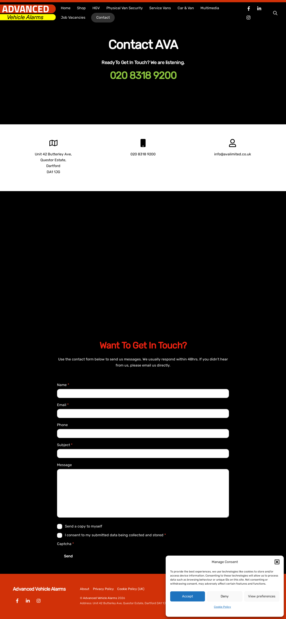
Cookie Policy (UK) (130, 589)
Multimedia (209, 8)
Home (65, 8)
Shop (81, 8)
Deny (225, 596)
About (84, 589)
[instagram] (248, 17)
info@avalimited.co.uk (232, 154)
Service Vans (160, 8)
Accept (187, 596)
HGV (96, 8)
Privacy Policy (103, 589)
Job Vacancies (73, 17)
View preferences (261, 596)
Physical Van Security (124, 8)
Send (68, 556)
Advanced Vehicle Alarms (100, 598)
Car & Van (186, 8)
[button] (277, 562)
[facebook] (248, 8)
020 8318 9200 (143, 75)
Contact (103, 17)
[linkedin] (259, 8)
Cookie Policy (222, 606)
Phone (62, 425)
